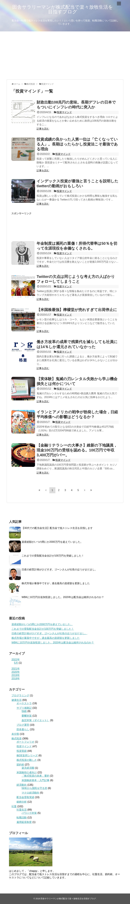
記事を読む (43, 128)
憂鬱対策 (27, 715)
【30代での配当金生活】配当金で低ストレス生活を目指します (57, 528)
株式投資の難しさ (27, 760)
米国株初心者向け (27, 772)
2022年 (16, 659)
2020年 (16, 672)
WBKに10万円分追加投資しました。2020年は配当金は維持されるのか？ (63, 597)
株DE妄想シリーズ (27, 755)
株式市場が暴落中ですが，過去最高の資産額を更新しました (56, 583)
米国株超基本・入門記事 (35, 780)
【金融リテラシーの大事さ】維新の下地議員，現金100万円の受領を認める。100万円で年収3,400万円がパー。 (77, 450)
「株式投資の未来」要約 (35, 775)
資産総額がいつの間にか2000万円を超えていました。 (52, 542)
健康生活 (17, 700)
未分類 (15, 734)
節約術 (20, 764)
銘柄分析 (22, 801)
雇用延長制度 (24, 822)
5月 (16, 662)
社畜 (14, 806)
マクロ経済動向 (30, 792)
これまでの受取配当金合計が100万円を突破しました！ (53, 555)
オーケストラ (24, 703)
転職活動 (22, 817)
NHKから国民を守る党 (34, 788)
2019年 (16, 675)
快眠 (24, 711)
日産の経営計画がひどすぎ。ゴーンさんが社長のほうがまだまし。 (59, 569)
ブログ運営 (23, 725)
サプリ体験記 (24, 708)
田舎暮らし (23, 729)
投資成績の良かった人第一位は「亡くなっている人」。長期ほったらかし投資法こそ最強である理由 (77, 144)
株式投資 (17, 738)
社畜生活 (22, 809)
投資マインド (64, 112)
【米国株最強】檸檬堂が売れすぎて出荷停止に (77, 310)
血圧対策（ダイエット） (35, 720)
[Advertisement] (65, 55)
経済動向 (22, 785)
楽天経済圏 (28, 768)
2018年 (16, 678)
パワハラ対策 (29, 813)
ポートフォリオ (25, 741)
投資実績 (22, 751)
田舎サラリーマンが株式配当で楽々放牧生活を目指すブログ (62, 9)
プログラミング (20, 695)
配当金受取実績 (25, 797)
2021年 (16, 668)
